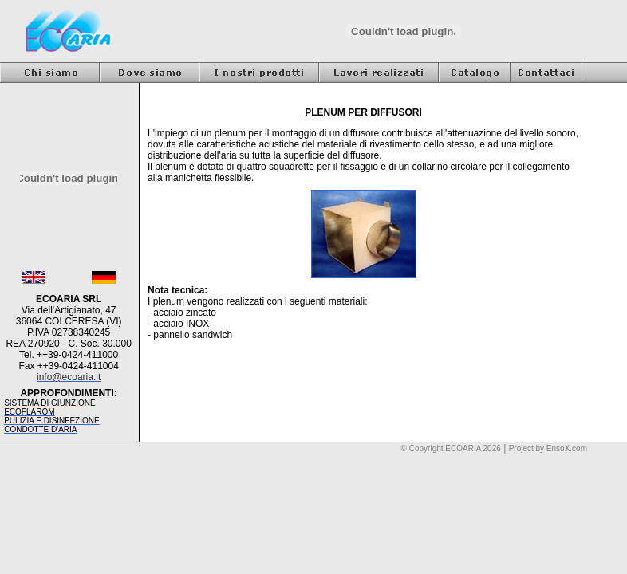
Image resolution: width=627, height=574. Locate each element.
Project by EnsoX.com (548, 448)
